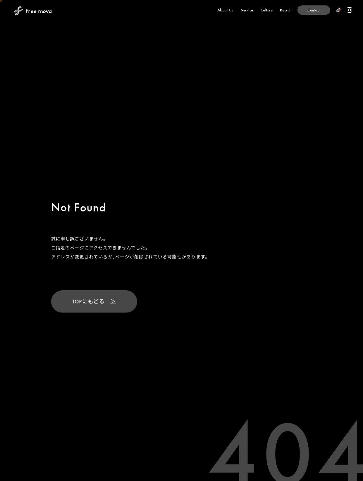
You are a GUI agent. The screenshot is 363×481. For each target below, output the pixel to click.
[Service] (247, 10)
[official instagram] (349, 10)
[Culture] (267, 10)
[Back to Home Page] (33, 10)
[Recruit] (285, 10)
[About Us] (225, 10)
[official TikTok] (338, 10)
